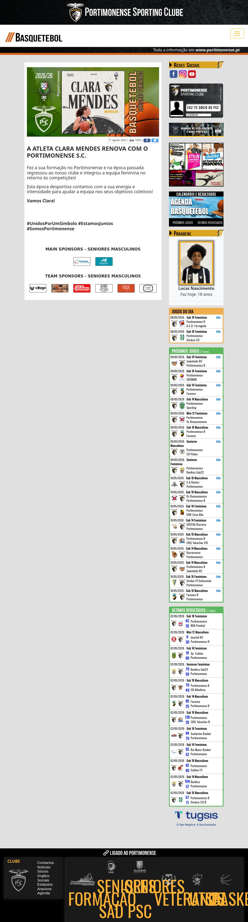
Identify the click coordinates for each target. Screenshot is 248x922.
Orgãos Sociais (43, 878)
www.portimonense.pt (218, 50)
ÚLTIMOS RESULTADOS (210, 223)
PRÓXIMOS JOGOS (183, 223)
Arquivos (44, 889)
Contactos (45, 863)
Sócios (42, 871)
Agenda (43, 893)
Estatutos (45, 884)
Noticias (43, 867)
